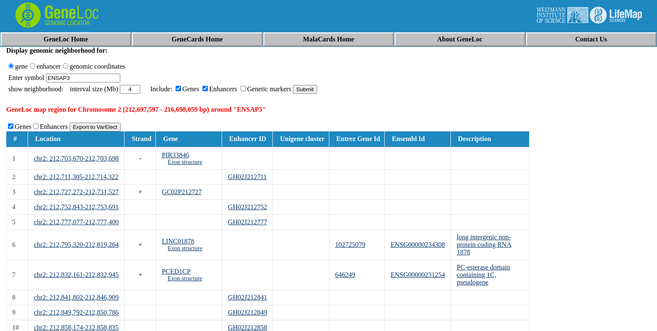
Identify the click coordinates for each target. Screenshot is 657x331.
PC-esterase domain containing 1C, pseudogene (483, 275)
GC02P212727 (182, 191)
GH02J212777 (247, 222)
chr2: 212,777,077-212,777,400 (76, 222)
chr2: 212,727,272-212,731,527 (76, 191)
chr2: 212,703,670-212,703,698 (76, 158)
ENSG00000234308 (418, 244)
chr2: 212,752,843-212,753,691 (76, 206)
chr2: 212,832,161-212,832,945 (76, 274)
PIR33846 (175, 155)
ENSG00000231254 (418, 274)
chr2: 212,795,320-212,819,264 (76, 244)
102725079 (350, 244)
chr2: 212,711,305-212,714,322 (76, 176)
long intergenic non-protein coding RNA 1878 (484, 244)
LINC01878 (178, 241)
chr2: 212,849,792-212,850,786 (76, 312)
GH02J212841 (247, 297)
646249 (345, 274)
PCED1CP (176, 271)
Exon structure (185, 162)
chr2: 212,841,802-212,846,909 (76, 297)
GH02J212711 (247, 176)
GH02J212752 (247, 206)
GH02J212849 (247, 312)
